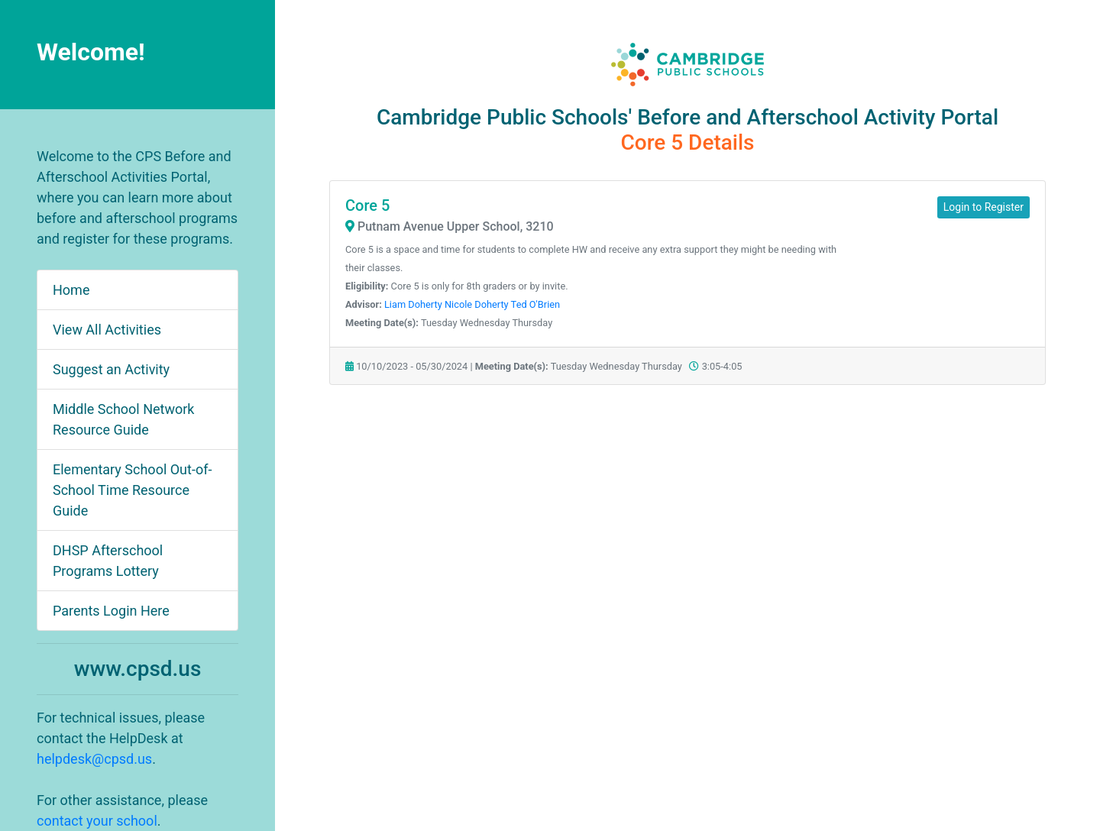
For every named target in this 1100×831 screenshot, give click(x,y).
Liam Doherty (413, 304)
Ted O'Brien (536, 304)
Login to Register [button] (983, 207)
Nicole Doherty (477, 304)
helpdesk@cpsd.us (94, 759)
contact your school (97, 821)
